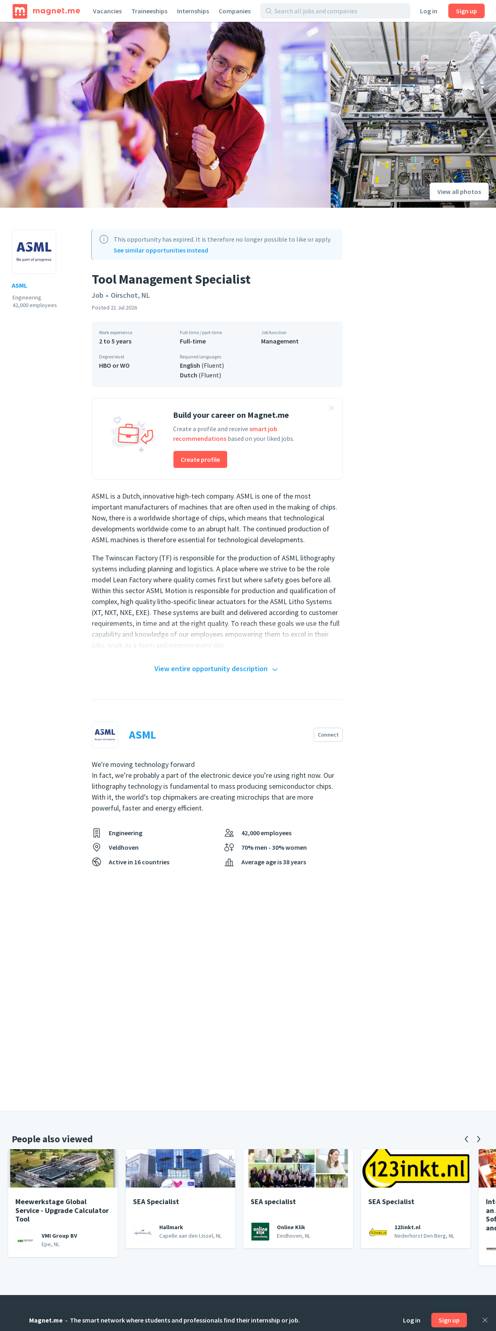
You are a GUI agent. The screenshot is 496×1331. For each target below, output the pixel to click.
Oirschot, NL (130, 295)
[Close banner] (331, 409)
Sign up (466, 11)
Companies (235, 11)
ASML (19, 285)
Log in (428, 11)
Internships (193, 11)
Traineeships (149, 11)
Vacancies (107, 11)
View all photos (459, 191)
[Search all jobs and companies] (339, 11)
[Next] (479, 1139)
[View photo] (165, 115)
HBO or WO (114, 365)
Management (280, 341)
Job (97, 295)
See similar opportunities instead (161, 250)
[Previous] (466, 1139)
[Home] (46, 11)
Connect (328, 734)
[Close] (485, 1320)
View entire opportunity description (217, 669)
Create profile (200, 459)
